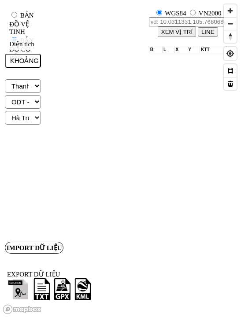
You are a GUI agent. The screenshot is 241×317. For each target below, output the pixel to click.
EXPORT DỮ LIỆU (33, 274)
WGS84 (175, 13)
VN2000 (210, 13)
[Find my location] (230, 53)
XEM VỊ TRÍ (177, 32)
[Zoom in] (230, 10)
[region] (120, 158)
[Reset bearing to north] (230, 36)
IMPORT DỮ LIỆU (35, 248)
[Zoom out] (230, 23)
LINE (208, 32)
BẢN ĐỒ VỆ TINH (21, 23)
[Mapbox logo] (22, 309)
